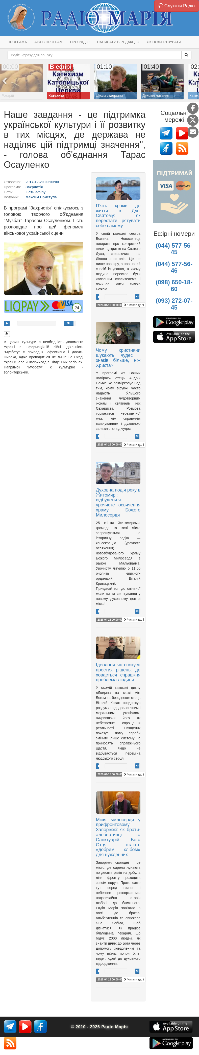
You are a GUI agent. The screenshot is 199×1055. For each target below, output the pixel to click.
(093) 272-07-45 (174, 304)
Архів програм (48, 42)
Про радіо (79, 42)
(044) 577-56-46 (174, 267)
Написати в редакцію (118, 42)
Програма (17, 42)
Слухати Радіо (177, 5)
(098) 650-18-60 (174, 285)
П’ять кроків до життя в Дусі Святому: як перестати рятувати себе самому (118, 215)
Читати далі (133, 305)
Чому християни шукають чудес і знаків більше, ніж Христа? (118, 358)
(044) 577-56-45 (174, 248)
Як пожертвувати (164, 42)
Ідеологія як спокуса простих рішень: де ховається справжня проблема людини (118, 672)
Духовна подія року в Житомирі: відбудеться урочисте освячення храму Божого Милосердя (118, 502)
